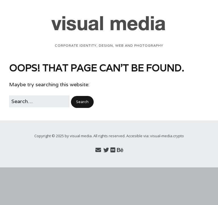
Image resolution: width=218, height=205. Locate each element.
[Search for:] (39, 101)
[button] (82, 102)
